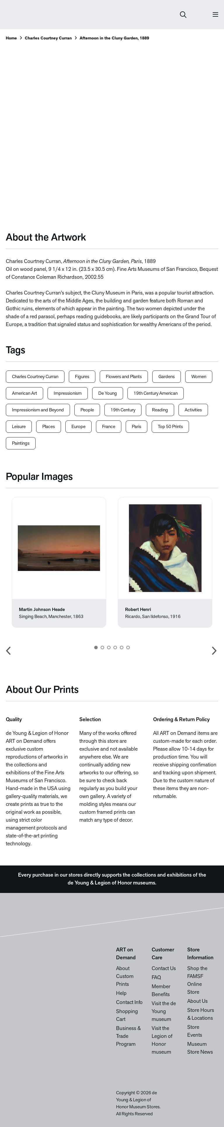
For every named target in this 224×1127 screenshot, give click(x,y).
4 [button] (115, 647)
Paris (136, 427)
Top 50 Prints (170, 427)
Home (11, 38)
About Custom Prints (125, 976)
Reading (160, 410)
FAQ (156, 978)
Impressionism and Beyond (38, 410)
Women (198, 377)
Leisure (19, 427)
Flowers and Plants (124, 377)
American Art (24, 393)
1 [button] (96, 647)
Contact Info (129, 1002)
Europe (78, 427)
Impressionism (68, 393)
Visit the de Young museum (164, 1011)
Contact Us (164, 969)
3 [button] (109, 647)
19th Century (123, 410)
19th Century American (156, 393)
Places (48, 427)
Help (121, 993)
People (87, 410)
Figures (82, 377)
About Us (197, 1001)
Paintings (20, 443)
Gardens (166, 377)
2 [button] (102, 647)
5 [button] (121, 647)
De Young (107, 393)
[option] (59, 562)
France (108, 427)
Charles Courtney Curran (48, 38)
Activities (193, 410)
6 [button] (128, 647)
